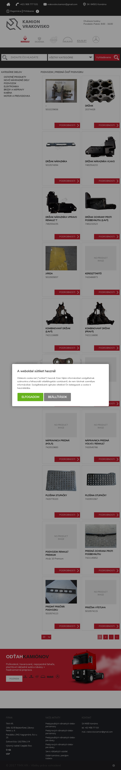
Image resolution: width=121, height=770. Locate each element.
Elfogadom (30, 397)
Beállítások (57, 397)
